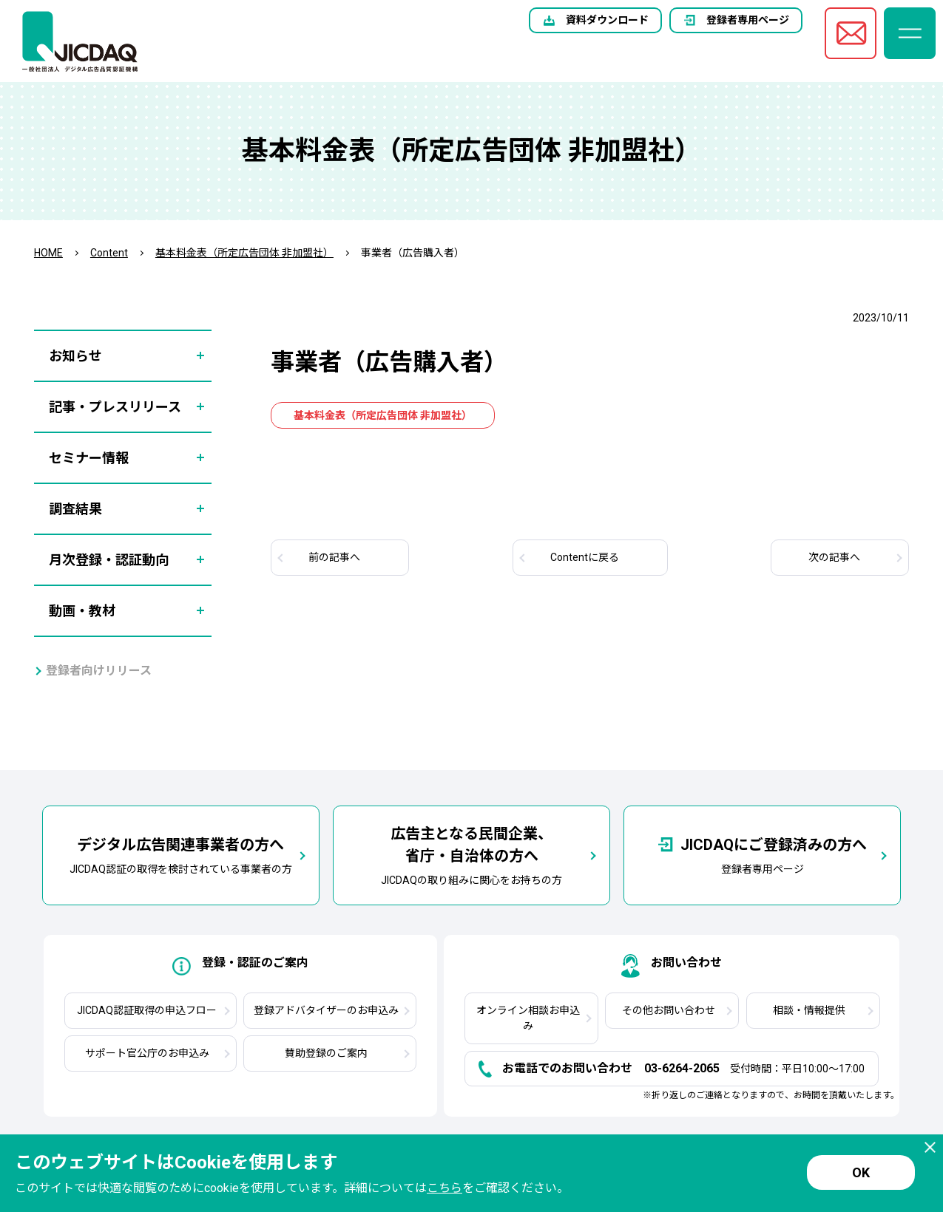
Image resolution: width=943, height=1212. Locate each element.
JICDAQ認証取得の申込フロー (147, 1010)
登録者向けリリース (99, 671)
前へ (334, 557)
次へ (834, 557)
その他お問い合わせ (668, 1010)
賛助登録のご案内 (326, 1053)
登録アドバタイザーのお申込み (326, 1010)
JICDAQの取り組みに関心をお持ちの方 (471, 854)
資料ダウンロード (607, 20)
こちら (444, 1188)
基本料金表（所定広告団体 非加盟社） (244, 253)
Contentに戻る (584, 557)
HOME (48, 253)
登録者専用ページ (747, 20)
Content (109, 253)
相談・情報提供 (809, 1010)
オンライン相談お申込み (528, 1018)
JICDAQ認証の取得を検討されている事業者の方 (181, 854)
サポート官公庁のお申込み (147, 1053)
